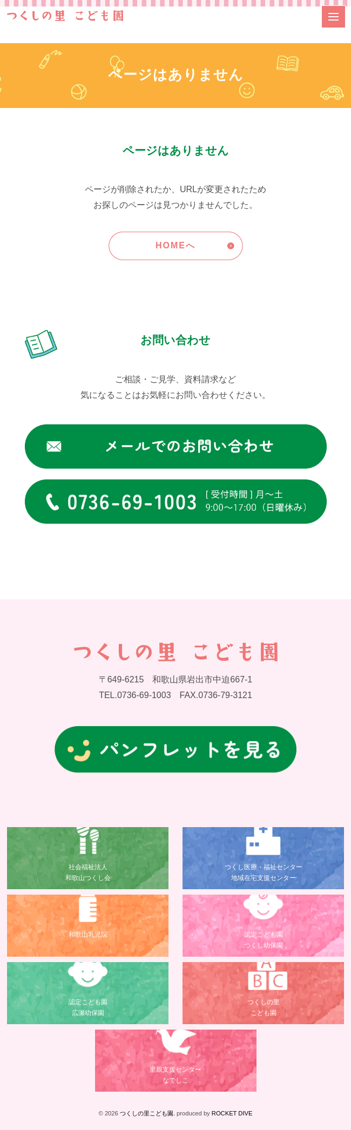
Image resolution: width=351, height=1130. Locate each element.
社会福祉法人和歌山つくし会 (88, 872)
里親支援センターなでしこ (175, 1075)
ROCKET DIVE (232, 1113)
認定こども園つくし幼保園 (263, 940)
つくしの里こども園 (263, 1007)
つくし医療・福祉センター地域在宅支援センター (263, 872)
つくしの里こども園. (147, 1113)
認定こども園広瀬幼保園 (88, 1007)
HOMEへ (175, 245)
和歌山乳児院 (88, 934)
